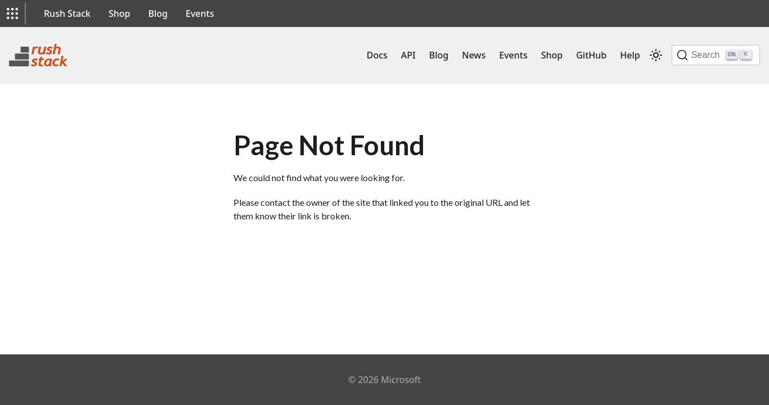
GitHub (591, 55)
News (473, 55)
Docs (377, 55)
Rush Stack (67, 13)
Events (200, 13)
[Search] (716, 55)
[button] (12, 13)
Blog (158, 13)
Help (630, 55)
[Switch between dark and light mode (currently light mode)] (656, 55)
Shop (120, 13)
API (408, 55)
